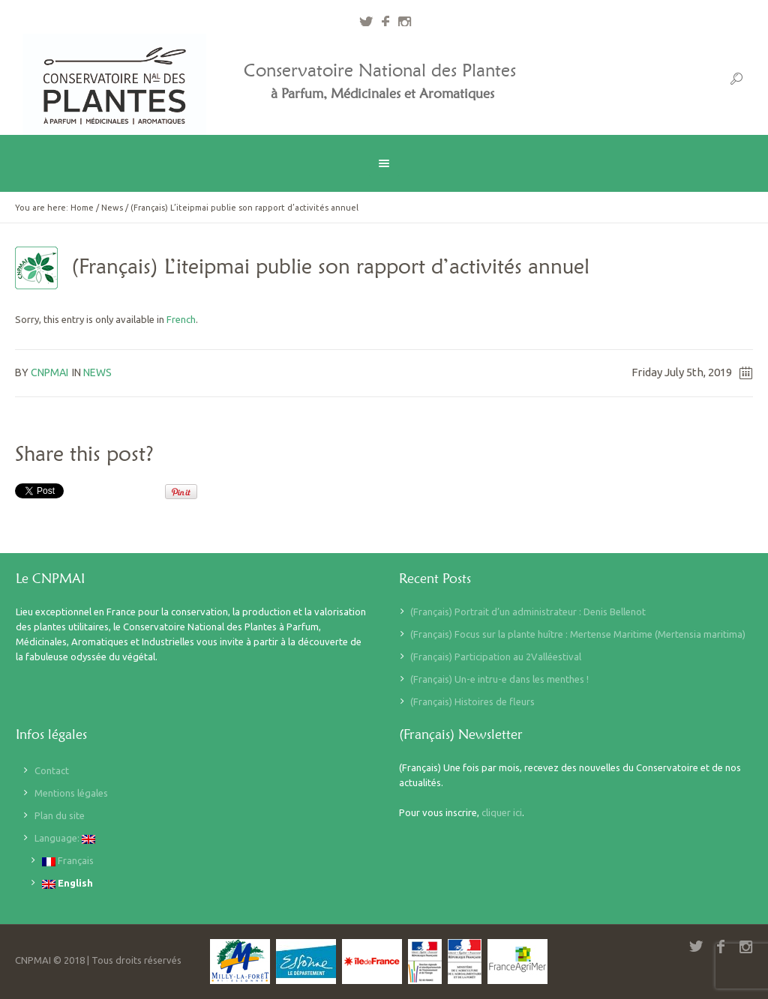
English (67, 883)
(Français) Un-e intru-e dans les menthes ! (499, 679)
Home (82, 207)
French (181, 319)
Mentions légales (71, 793)
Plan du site (59, 815)
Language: (64, 838)
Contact (51, 770)
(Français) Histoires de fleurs (472, 701)
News (112, 207)
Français (68, 860)
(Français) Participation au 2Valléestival (495, 656)
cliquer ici (502, 812)
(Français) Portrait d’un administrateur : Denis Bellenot (528, 611)
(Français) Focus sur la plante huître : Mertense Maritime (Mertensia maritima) (578, 634)
